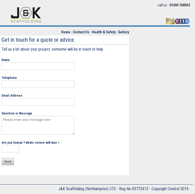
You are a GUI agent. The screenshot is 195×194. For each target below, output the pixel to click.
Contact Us (81, 32)
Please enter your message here (38, 125)
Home (65, 32)
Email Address (12, 95)
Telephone (9, 78)
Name (6, 60)
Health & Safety (104, 32)
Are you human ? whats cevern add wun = (30, 142)
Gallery (123, 32)
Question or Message (17, 113)
